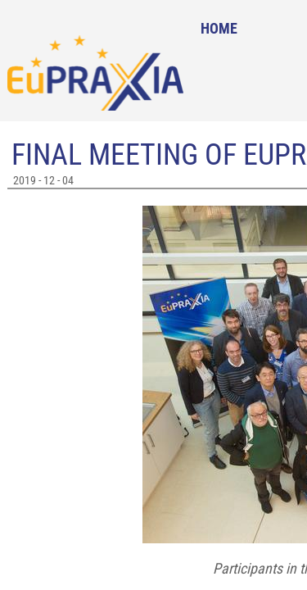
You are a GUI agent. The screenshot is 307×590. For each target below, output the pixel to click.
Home (219, 28)
